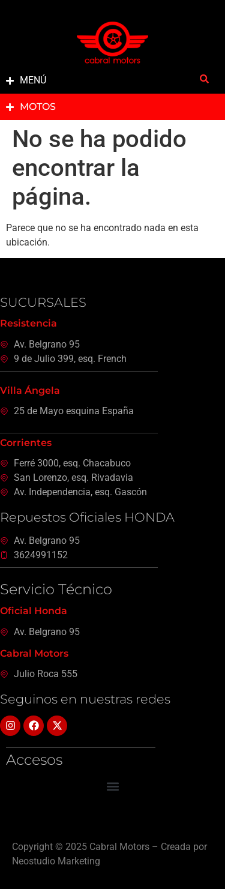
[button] (112, 787)
